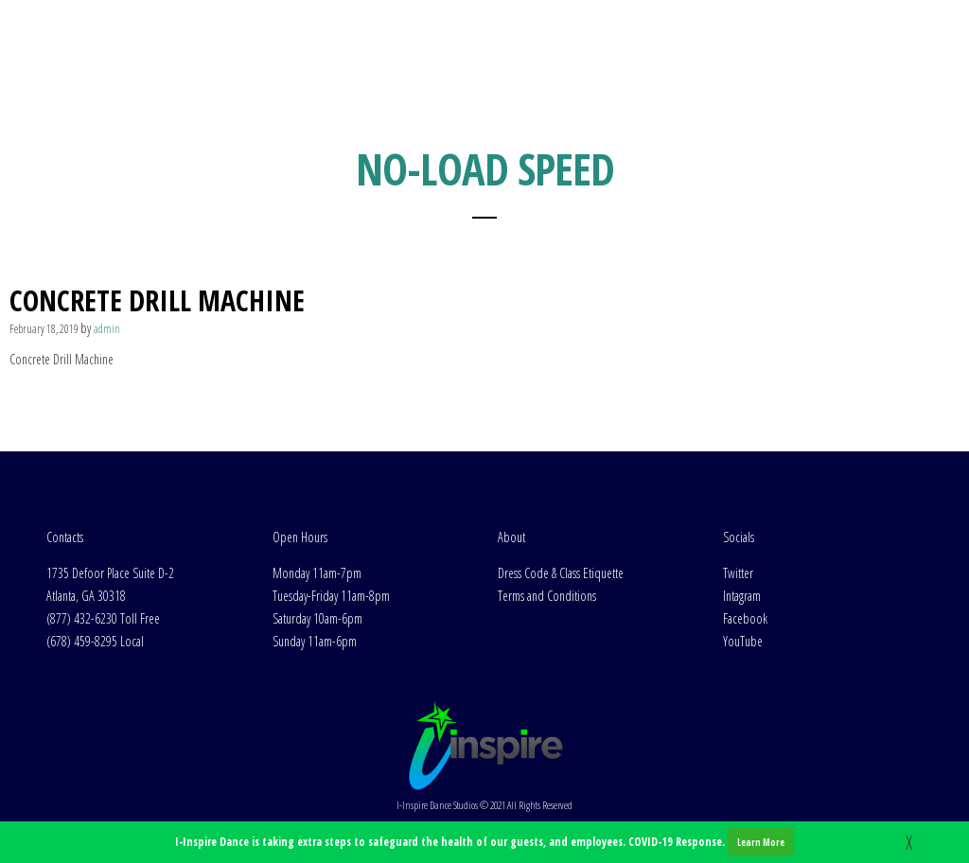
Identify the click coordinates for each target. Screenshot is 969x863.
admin (107, 329)
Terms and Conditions (547, 596)
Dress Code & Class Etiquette (561, 573)
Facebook (745, 618)
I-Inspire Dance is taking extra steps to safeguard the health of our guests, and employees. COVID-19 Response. (484, 842)
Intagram (742, 596)
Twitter (738, 573)
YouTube (743, 641)
